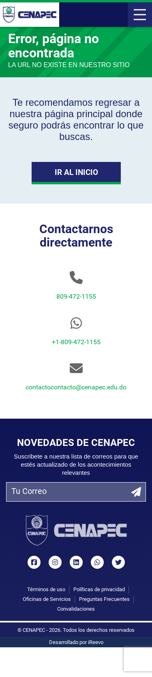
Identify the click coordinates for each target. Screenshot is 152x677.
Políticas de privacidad (99, 589)
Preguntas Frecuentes (104, 599)
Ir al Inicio (76, 173)
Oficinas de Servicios (47, 599)
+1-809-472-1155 (76, 342)
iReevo (95, 642)
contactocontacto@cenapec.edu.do (76, 387)
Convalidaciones (76, 609)
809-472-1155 (76, 297)
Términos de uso (46, 589)
